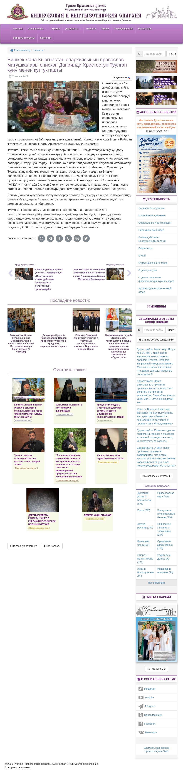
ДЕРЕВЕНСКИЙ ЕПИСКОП (98, 515)
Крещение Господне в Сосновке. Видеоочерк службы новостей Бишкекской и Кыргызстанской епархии (110, 411)
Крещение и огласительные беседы (166, 514)
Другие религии (145, 526)
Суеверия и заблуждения (164, 545)
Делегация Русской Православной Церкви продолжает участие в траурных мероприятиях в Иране (53, 341)
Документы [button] (73, 28)
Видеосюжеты (105, 420)
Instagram (147, 688)
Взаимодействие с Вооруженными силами (152, 239)
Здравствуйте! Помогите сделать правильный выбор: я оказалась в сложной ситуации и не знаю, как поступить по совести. (156, 435)
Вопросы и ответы (24, 37)
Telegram (147, 706)
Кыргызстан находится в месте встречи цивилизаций (69, 408)
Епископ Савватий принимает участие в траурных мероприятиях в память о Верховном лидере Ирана (86, 342)
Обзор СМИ (144, 28)
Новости (91, 28)
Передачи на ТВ (123, 28)
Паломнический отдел (151, 230)
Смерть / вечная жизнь (145, 559)
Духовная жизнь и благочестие (144, 498)
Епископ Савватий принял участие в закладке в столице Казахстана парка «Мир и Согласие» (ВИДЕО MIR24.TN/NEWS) (28, 411)
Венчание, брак (143, 543)
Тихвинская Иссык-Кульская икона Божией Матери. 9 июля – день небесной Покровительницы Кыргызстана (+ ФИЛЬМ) (21, 343)
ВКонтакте (148, 732)
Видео (105, 28)
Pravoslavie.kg (20, 50)
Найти (172, 53)
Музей (142, 255)
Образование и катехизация (155, 222)
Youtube (146, 697)
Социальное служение (152, 208)
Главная (18, 28)
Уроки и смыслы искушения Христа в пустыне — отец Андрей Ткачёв (27, 460)
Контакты (45, 37)
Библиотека (145, 248)
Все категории (156, 582)
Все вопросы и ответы (156, 476)
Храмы (56, 28)
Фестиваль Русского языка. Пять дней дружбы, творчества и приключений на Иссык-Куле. (156, 124)
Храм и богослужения (145, 572)
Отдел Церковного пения (153, 262)
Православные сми (107, 462)
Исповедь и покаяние (165, 570)
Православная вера (165, 495)
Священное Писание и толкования (164, 529)
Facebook (147, 723)
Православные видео (25, 468)
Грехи (143, 510)
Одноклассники (150, 714)
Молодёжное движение (152, 215)
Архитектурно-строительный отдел (155, 290)
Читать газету (156, 668)
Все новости (51, 546)
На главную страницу (23, 546)
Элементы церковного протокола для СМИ (156, 749)
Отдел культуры (148, 270)
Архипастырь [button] (37, 28)
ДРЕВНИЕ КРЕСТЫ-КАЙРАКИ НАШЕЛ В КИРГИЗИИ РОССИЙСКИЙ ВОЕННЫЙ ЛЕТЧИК (41, 520)
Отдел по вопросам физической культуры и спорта (156, 279)
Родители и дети (163, 557)
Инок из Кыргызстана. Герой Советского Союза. (110, 457)
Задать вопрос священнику (156, 339)
